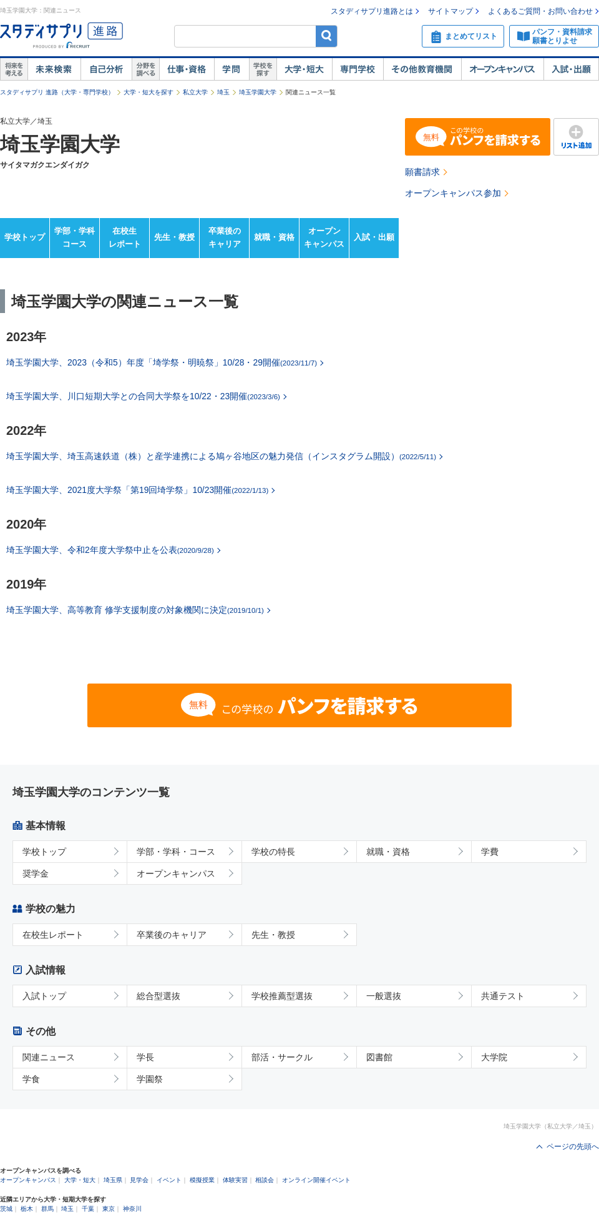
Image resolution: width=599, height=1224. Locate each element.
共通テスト (503, 996)
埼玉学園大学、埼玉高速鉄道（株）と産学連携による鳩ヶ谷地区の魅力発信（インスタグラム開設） (221, 456)
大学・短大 (304, 69)
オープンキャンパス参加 (453, 193)
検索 (327, 36)
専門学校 (357, 69)
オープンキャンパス (502, 69)
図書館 (379, 1057)
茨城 (6, 1208)
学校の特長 (273, 852)
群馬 (47, 1208)
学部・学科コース (74, 237)
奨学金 (35, 873)
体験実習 (235, 1180)
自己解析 (106, 69)
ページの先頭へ (573, 1146)
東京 (108, 1208)
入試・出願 (571, 69)
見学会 (139, 1180)
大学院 (494, 1057)
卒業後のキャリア (224, 237)
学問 (231, 69)
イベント (169, 1180)
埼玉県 (113, 1180)
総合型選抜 (158, 996)
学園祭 (150, 1079)
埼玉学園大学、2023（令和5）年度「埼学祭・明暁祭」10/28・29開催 (161, 362)
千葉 (88, 1208)
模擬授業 (202, 1180)
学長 (145, 1057)
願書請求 (422, 172)
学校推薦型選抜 (282, 996)
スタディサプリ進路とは (372, 11)
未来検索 (53, 69)
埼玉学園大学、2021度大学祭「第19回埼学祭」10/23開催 (137, 490)
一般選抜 (383, 996)
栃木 (27, 1208)
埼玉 (223, 92)
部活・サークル (282, 1057)
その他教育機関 (422, 69)
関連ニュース (48, 1057)
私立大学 (195, 92)
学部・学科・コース (176, 852)
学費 (490, 852)
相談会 (264, 1180)
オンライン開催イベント (316, 1180)
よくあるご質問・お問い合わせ (540, 11)
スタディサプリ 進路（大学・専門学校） (57, 92)
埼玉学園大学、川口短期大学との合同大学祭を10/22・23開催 (143, 396)
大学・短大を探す (148, 92)
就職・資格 (274, 237)
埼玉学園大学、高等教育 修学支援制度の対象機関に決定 (135, 610)
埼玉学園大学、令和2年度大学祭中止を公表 (110, 550)
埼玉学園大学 (257, 92)
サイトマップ (450, 11)
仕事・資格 (186, 69)
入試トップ (44, 996)
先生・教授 (174, 237)
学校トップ (24, 237)
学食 (31, 1079)
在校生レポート (125, 237)
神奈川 (132, 1208)
